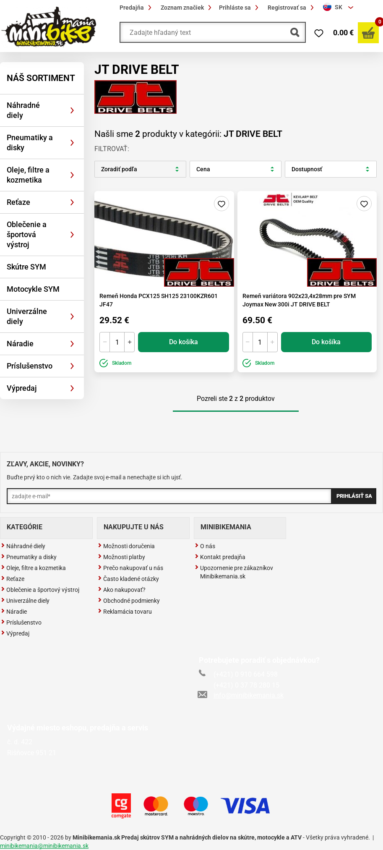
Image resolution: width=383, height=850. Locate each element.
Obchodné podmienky (129, 600)
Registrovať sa (292, 7)
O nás (205, 546)
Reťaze (18, 202)
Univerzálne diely (27, 316)
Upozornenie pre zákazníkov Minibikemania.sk (234, 572)
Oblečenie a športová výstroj (27, 234)
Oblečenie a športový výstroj (40, 589)
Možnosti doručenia (126, 546)
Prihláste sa (240, 7)
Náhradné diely (23, 110)
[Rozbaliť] (72, 110)
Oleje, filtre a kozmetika (28, 174)
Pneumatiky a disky (30, 142)
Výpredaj (22, 388)
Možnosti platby (121, 557)
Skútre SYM (26, 266)
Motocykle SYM (33, 289)
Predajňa (137, 7)
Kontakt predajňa (220, 557)
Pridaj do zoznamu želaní (221, 203)
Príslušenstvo (29, 365)
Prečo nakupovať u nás (130, 568)
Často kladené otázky (128, 578)
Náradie (20, 343)
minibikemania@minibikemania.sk (44, 845)
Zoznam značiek (187, 7)
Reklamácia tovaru (125, 611)
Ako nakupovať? (122, 589)
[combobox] (339, 7)
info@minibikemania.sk (241, 695)
